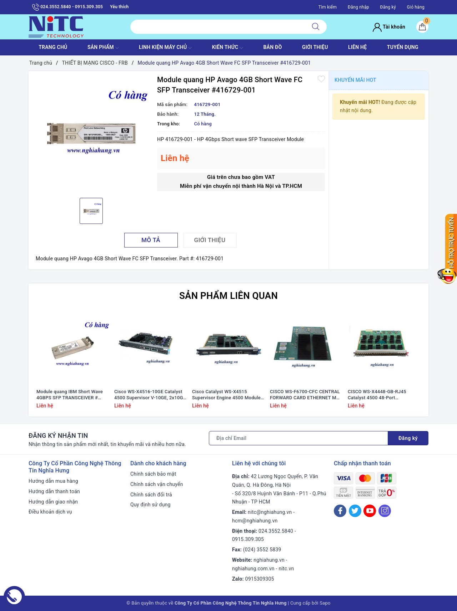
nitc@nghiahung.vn (270, 512)
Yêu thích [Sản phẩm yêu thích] (119, 6)
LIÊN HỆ (357, 47)
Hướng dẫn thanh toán (54, 491)
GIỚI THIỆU (315, 47)
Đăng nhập (358, 7)
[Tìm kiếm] (316, 27)
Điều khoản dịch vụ (50, 512)
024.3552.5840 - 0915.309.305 (67, 7)
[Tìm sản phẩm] (217, 27)
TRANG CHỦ (53, 47)
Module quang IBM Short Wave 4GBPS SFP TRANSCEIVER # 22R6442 (69, 395)
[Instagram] (384, 511)
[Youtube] (369, 511)
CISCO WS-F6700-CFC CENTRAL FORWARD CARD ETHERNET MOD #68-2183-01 (306, 395)
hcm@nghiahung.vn (254, 521)
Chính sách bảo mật (153, 474)
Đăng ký (388, 7)
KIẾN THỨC (227, 47)
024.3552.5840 (275, 531)
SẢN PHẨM (103, 47)
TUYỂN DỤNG (402, 47)
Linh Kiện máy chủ (165, 47)
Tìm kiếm (327, 7)
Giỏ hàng (416, 7)
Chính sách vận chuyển (156, 484)
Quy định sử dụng (150, 504)
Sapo (325, 603)
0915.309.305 (248, 539)
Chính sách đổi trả (151, 494)
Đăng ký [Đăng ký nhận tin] (408, 438)
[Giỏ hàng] (422, 27)
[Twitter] (355, 511)
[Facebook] (340, 511)
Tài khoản (389, 27)
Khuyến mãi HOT (355, 80)
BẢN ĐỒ (272, 47)
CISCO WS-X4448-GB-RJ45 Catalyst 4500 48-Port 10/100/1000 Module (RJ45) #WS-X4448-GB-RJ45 (378, 395)
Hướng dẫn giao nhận (53, 502)
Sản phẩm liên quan (228, 295)
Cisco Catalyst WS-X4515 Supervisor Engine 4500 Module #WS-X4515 (226, 395)
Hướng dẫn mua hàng (53, 481)
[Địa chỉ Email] (298, 438)
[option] (91, 133)
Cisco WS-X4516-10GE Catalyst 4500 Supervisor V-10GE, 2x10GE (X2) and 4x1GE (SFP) (150, 395)
